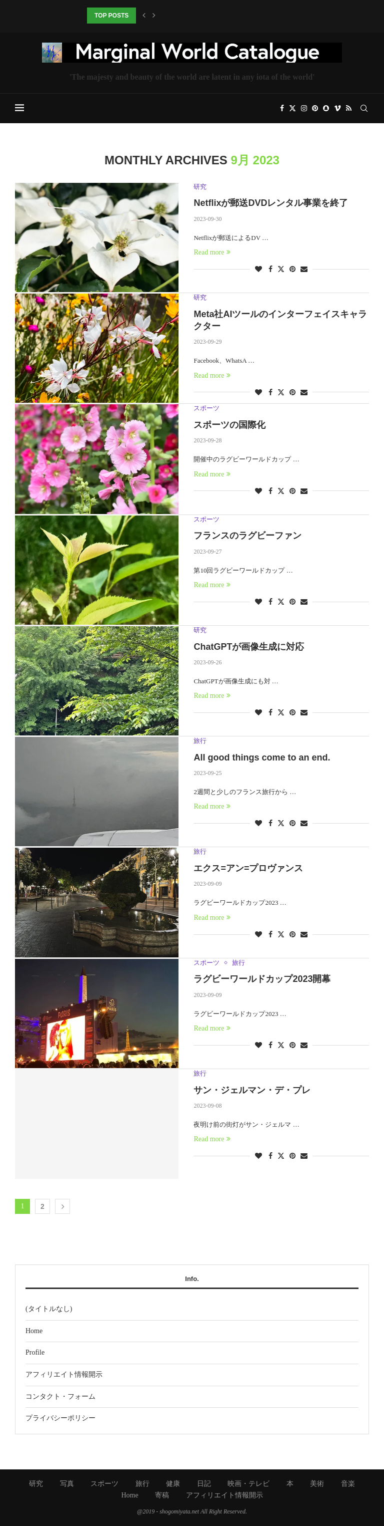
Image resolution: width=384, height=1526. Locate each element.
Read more (212, 252)
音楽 (348, 1483)
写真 (67, 1483)
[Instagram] (304, 108)
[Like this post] (258, 270)
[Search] (364, 108)
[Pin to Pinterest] (293, 270)
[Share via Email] (304, 270)
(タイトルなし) (49, 1309)
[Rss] (349, 108)
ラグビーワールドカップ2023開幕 (262, 979)
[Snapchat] (326, 108)
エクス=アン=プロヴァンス (248, 868)
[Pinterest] (315, 108)
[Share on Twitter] (281, 269)
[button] (144, 16)
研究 (36, 1483)
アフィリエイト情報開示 (64, 1374)
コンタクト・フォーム (61, 1396)
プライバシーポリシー (61, 1418)
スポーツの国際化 (230, 425)
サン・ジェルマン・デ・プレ (252, 1090)
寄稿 (162, 1495)
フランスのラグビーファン (248, 536)
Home (34, 1331)
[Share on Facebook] (270, 270)
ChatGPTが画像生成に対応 (249, 647)
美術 (317, 1483)
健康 (173, 1483)
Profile (35, 1352)
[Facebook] (282, 108)
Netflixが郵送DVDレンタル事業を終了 (271, 203)
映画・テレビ (249, 1483)
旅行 (143, 1483)
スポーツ (104, 1483)
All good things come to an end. (262, 757)
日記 (204, 1483)
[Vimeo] (337, 108)
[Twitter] (292, 108)
